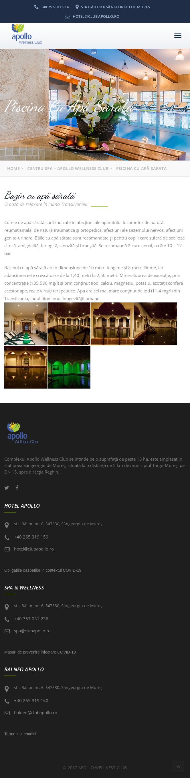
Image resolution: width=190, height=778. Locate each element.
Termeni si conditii (20, 734)
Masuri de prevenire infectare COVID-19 (40, 652)
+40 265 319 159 (31, 537)
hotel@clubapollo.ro (34, 549)
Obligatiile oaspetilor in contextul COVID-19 (42, 570)
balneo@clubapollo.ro (35, 712)
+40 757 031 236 (31, 618)
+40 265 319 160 (31, 700)
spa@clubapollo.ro (32, 631)
